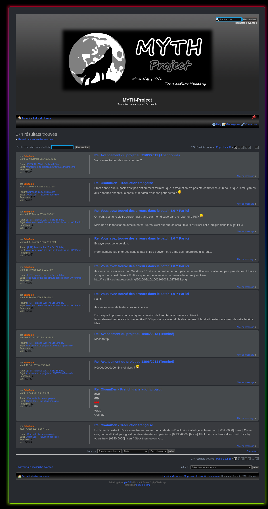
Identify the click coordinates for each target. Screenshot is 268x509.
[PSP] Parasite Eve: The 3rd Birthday (45, 219)
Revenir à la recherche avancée (35, 139)
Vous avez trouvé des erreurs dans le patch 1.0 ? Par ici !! (54, 222)
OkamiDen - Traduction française (42, 194)
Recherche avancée (246, 22)
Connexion (251, 124)
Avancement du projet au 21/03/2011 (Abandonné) (51, 167)
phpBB (127, 482)
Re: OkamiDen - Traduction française (123, 183)
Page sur (224, 147)
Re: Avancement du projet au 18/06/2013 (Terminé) (134, 334)
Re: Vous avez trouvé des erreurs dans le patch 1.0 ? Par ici (141, 210)
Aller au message (245, 176)
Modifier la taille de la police (253, 117)
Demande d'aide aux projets (41, 192)
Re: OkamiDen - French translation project (127, 389)
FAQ (218, 124)
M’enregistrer (233, 124)
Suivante (251, 451)
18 (256, 147)
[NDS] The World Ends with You (43, 164)
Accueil (26, 118)
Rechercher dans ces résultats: (45, 147)
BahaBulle (28, 156)
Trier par (91, 451)
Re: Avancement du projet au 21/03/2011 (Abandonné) (137, 155)
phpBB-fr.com (143, 485)
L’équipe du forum (172, 476)
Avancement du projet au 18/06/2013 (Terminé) (49, 345)
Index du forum (42, 118)
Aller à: (185, 467)
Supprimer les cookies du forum (201, 476)
